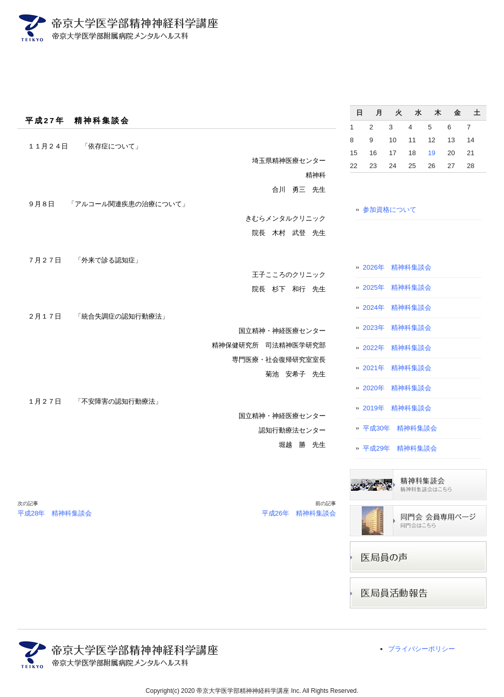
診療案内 (203, 61)
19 (431, 153)
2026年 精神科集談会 (397, 267)
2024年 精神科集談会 (397, 307)
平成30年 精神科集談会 (400, 428)
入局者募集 (263, 61)
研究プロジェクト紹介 (338, 61)
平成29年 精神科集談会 (400, 448)
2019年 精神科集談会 (397, 408)
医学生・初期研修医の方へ (434, 61)
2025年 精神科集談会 (397, 287)
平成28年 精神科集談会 (55, 513)
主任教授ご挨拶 (77, 61)
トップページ (30, 61)
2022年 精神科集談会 (397, 348)
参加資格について (389, 209)
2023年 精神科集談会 (397, 327)
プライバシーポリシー (421, 649)
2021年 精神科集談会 (397, 368)
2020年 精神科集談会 (397, 388)
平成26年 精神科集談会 (299, 513)
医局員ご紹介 (143, 61)
